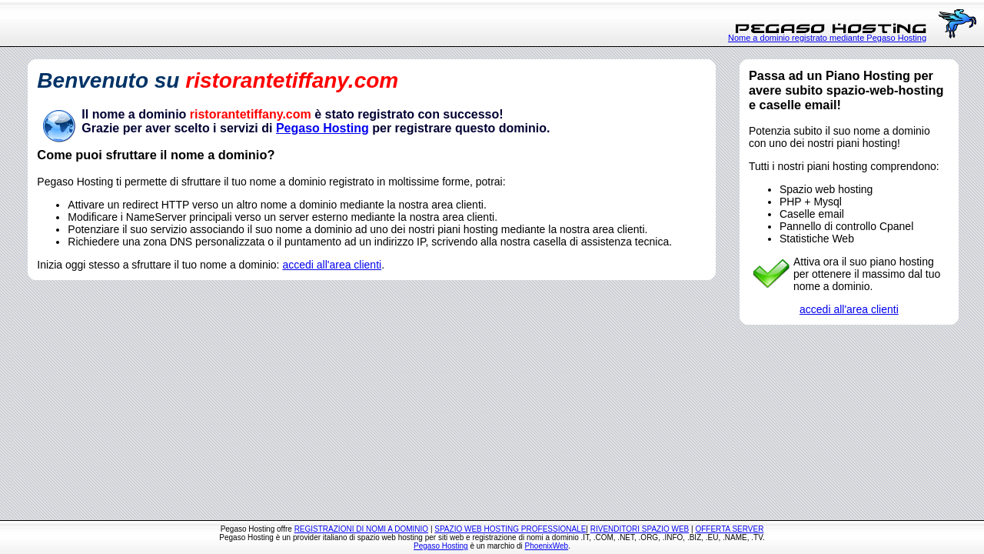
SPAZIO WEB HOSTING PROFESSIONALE (510, 529)
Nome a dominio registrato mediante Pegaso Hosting (827, 37)
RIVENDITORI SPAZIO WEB (640, 529)
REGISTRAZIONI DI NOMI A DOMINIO (361, 529)
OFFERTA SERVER (729, 529)
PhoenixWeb (547, 546)
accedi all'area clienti (331, 265)
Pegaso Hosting (322, 128)
